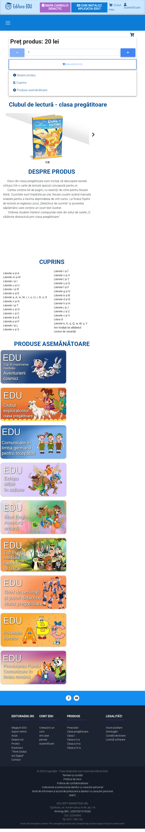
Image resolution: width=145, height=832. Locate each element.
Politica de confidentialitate (72, 783)
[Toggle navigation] (8, 22)
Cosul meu (115, 7)
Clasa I (71, 735)
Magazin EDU (19, 727)
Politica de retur (72, 779)
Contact (16, 759)
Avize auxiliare (114, 727)
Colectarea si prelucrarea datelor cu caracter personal (72, 787)
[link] (55, 7)
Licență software (115, 739)
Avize (14, 735)
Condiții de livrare (116, 735)
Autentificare (46, 743)
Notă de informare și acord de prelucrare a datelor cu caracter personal (72, 791)
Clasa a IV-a (74, 747)
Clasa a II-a (73, 739)
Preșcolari (73, 727)
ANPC (72, 795)
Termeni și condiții (72, 775)
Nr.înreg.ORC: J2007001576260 (72, 811)
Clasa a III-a (74, 743)
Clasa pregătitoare (77, 731)
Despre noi (17, 739)
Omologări (112, 731)
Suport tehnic (19, 731)
